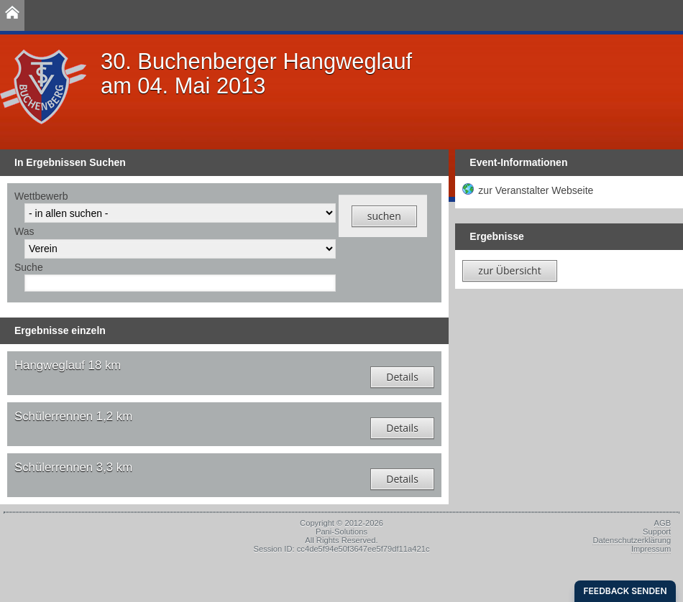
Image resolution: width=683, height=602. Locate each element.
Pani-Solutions (341, 531)
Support (657, 531)
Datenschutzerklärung (631, 540)
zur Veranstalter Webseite (535, 190)
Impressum (651, 549)
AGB (662, 523)
